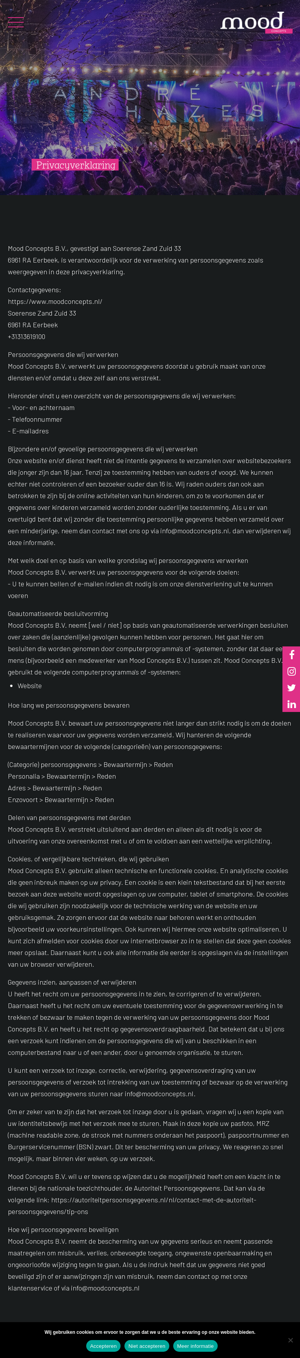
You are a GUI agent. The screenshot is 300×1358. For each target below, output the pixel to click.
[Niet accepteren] (290, 1340)
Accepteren (103, 1346)
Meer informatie (195, 1346)
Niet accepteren (146, 1346)
